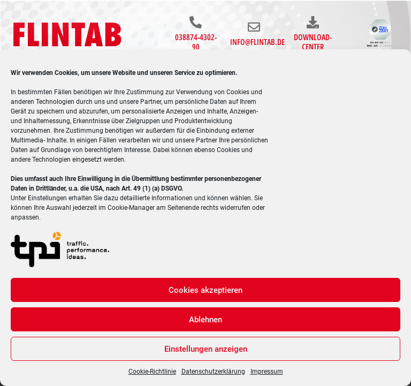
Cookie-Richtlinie (152, 371)
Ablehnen (205, 319)
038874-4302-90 (196, 42)
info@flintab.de (257, 41)
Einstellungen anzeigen (205, 349)
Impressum (266, 371)
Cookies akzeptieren (205, 290)
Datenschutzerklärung (213, 371)
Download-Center (313, 42)
